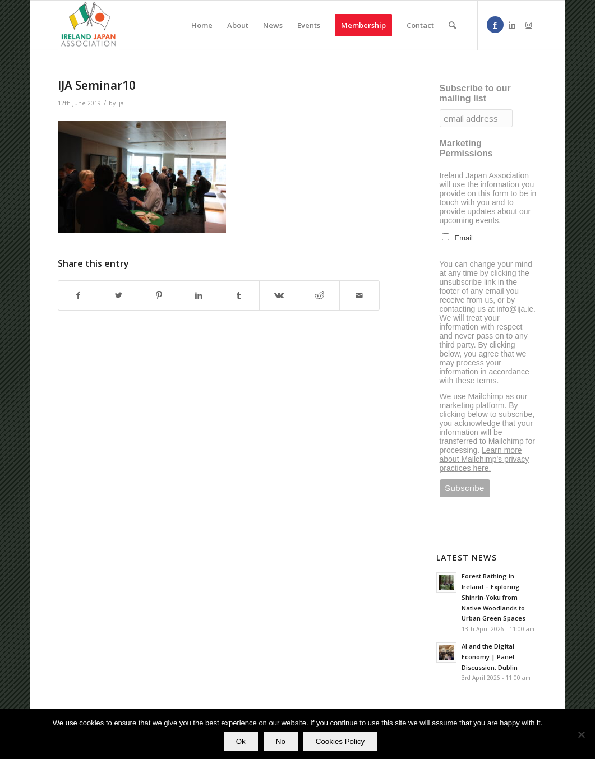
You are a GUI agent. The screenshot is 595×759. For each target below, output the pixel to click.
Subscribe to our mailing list (475, 93)
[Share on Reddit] (319, 295)
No (280, 741)
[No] (581, 734)
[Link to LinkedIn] (512, 24)
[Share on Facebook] (78, 295)
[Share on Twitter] (119, 295)
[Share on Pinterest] (159, 295)
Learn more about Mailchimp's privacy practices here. (484, 459)
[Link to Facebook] (495, 24)
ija (120, 103)
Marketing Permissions (466, 148)
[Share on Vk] (279, 295)
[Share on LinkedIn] (199, 295)
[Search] (452, 25)
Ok (241, 741)
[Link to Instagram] (528, 24)
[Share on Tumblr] (239, 295)
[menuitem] (202, 25)
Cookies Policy (340, 741)
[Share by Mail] (360, 295)
